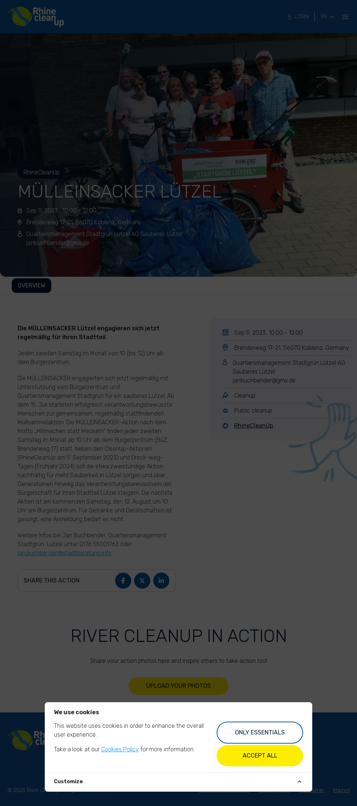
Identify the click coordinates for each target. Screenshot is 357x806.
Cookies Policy (120, 749)
